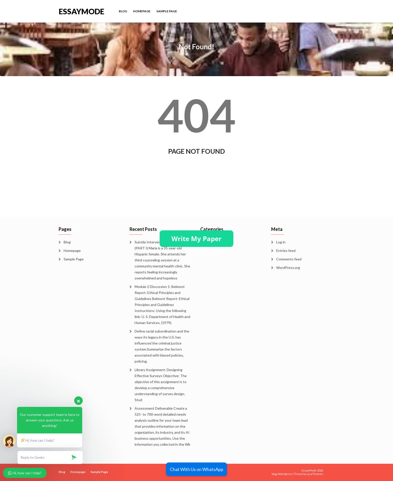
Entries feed (286, 250)
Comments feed (289, 259)
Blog (123, 11)
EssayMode (81, 11)
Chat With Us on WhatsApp (196, 469)
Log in (280, 242)
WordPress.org (288, 267)
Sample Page (166, 11)
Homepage (141, 11)
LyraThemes (315, 473)
